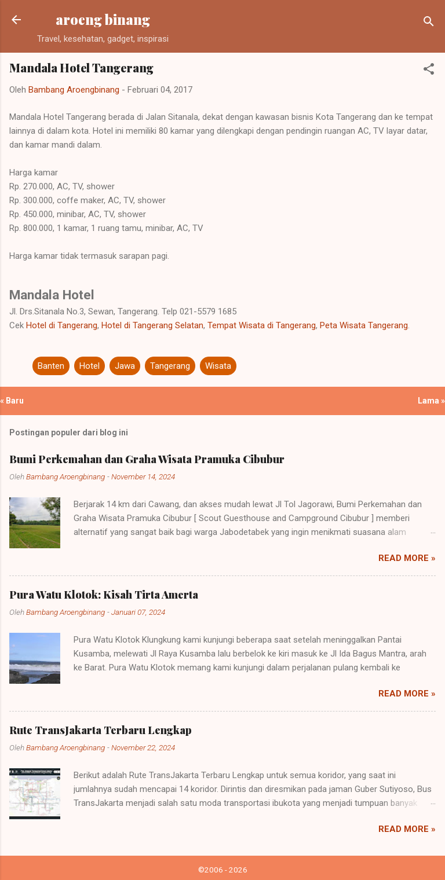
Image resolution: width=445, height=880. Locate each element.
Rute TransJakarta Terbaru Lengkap (100, 730)
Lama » (431, 400)
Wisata (218, 366)
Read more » (407, 558)
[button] (429, 71)
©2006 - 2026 (222, 869)
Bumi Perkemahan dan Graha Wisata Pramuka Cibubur (146, 459)
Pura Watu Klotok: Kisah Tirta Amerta (103, 595)
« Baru (12, 400)
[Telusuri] (429, 23)
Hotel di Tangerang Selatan (152, 325)
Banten (51, 366)
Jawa (125, 366)
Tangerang (170, 366)
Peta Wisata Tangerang (364, 325)
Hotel (89, 366)
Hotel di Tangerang (61, 325)
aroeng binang (103, 19)
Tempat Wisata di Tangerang (261, 325)
